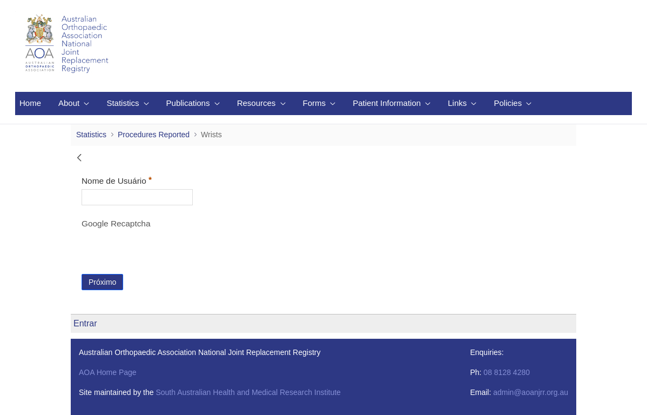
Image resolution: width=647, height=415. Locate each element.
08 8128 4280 (506, 372)
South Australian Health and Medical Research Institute (248, 392)
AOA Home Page (108, 372)
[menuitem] (30, 103)
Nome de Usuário (137, 179)
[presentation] (164, 253)
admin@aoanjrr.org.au (530, 392)
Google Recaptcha (116, 223)
